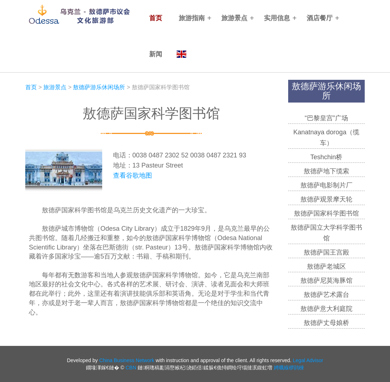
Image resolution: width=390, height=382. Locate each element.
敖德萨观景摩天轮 (326, 199)
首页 (155, 18)
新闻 (155, 54)
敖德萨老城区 (326, 266)
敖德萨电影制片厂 (326, 185)
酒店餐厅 (320, 18)
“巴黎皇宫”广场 (326, 118)
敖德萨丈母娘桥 (326, 322)
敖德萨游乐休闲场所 (99, 87)
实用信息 (277, 18)
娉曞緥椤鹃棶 (289, 367)
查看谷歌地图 (132, 175)
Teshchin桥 (326, 157)
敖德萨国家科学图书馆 (326, 213)
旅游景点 (234, 18)
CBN (131, 367)
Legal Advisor (308, 360)
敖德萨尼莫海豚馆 (326, 280)
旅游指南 (192, 18)
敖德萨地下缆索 (326, 171)
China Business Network (127, 360)
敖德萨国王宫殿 (326, 252)
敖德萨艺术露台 (326, 294)
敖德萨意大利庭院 (326, 308)
